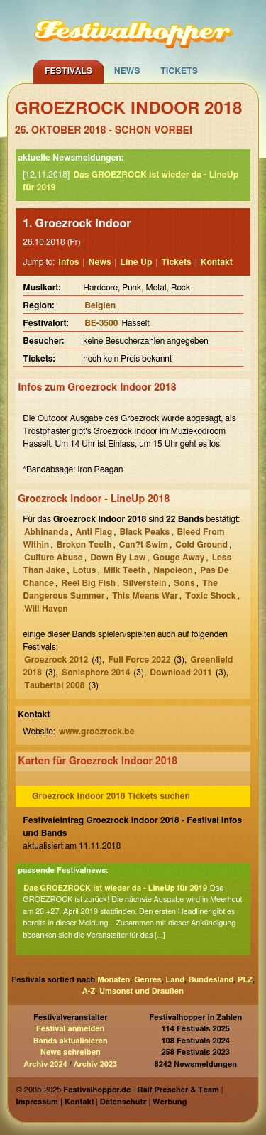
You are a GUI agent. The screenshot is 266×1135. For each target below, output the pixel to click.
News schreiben (70, 1052)
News (127, 71)
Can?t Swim (143, 545)
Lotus (84, 570)
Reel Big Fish (88, 583)
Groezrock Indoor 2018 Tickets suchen (111, 796)
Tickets (179, 71)
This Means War (145, 596)
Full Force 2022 (139, 660)
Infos (68, 262)
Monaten (113, 980)
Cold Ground (201, 545)
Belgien (100, 305)
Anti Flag (94, 532)
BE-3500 (101, 323)
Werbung (170, 1102)
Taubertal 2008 (54, 685)
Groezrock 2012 (56, 660)
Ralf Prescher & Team (178, 1090)
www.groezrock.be (97, 731)
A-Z (88, 991)
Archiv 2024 (45, 1064)
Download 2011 (181, 672)
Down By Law (117, 557)
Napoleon (173, 570)
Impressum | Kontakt (55, 1102)
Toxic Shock (210, 596)
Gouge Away (179, 557)
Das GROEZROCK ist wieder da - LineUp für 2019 (115, 888)
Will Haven (45, 608)
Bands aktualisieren (70, 1041)
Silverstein (144, 583)
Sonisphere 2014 (96, 672)
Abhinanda (46, 532)
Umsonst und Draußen (141, 991)
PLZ (245, 980)
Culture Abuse (53, 557)
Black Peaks (145, 532)
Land (174, 980)
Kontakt (217, 262)
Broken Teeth (83, 545)
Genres (147, 980)
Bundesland (211, 980)
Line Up (137, 262)
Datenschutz (123, 1102)
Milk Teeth (125, 570)
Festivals (68, 71)
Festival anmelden (70, 1029)
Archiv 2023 (95, 1064)
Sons (184, 583)
